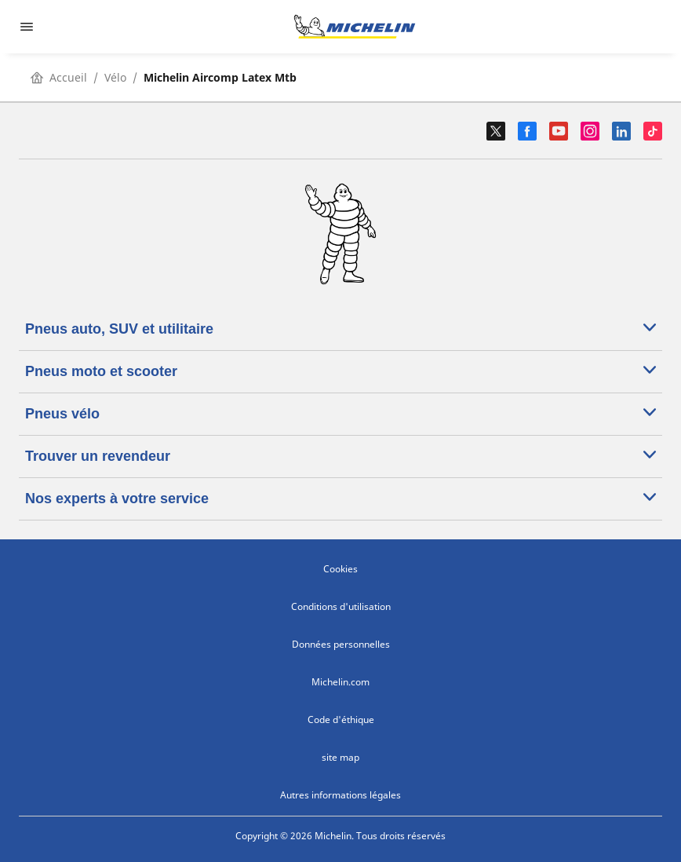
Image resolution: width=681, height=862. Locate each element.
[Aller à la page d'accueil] (354, 27)
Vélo (115, 77)
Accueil (59, 77)
